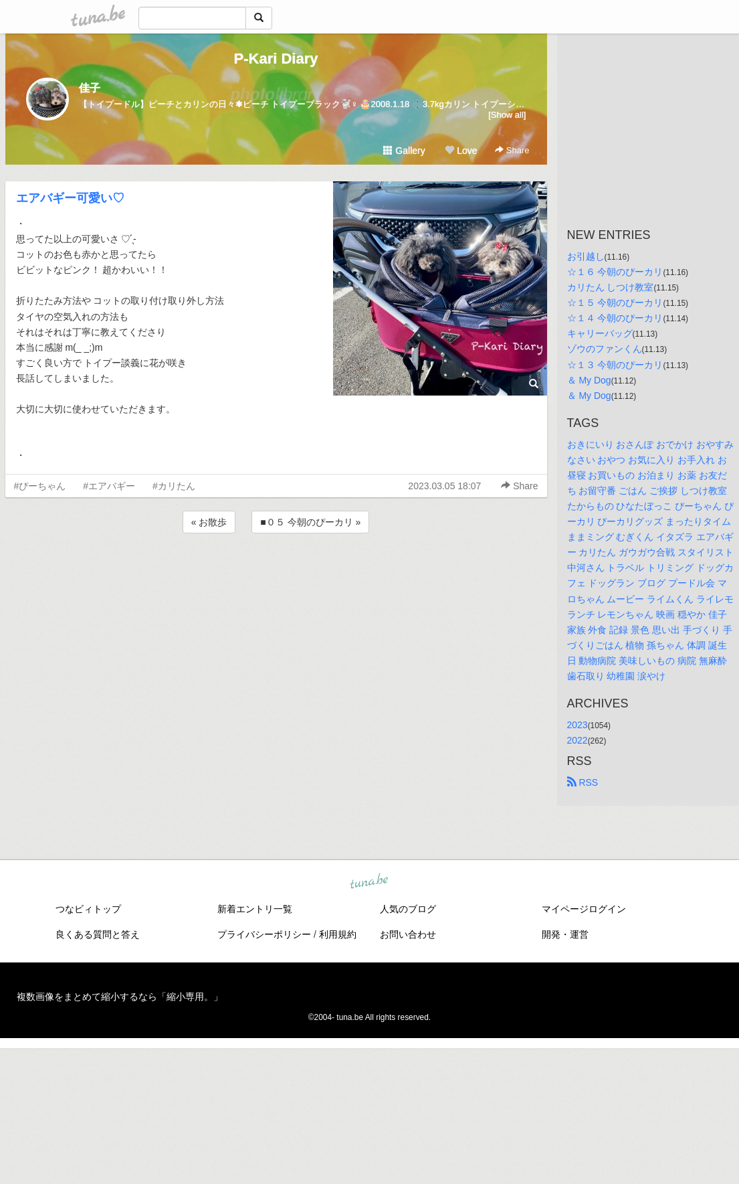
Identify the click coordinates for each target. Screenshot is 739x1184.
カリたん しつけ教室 (610, 287)
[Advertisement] (276, 572)
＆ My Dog (589, 380)
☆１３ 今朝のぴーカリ (615, 364)
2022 (577, 740)
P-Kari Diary (276, 58)
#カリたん (173, 486)
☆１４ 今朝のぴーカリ (615, 318)
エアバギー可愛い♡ (70, 198)
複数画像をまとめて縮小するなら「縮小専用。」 (120, 996)
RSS (583, 782)
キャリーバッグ (600, 333)
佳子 (89, 88)
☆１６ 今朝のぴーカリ (615, 271)
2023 (577, 725)
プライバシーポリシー (264, 934)
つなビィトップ (88, 909)
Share (512, 150)
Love (461, 150)
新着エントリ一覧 (254, 909)
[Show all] (507, 115)
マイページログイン (584, 909)
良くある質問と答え (98, 934)
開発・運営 (565, 934)
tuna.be (369, 882)
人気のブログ (408, 909)
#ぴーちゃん (40, 486)
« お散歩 (209, 522)
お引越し (586, 256)
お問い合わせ (408, 934)
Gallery (404, 150)
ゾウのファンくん (604, 348)
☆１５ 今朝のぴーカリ (615, 302)
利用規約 (337, 934)
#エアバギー (109, 486)
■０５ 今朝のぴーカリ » (310, 522)
